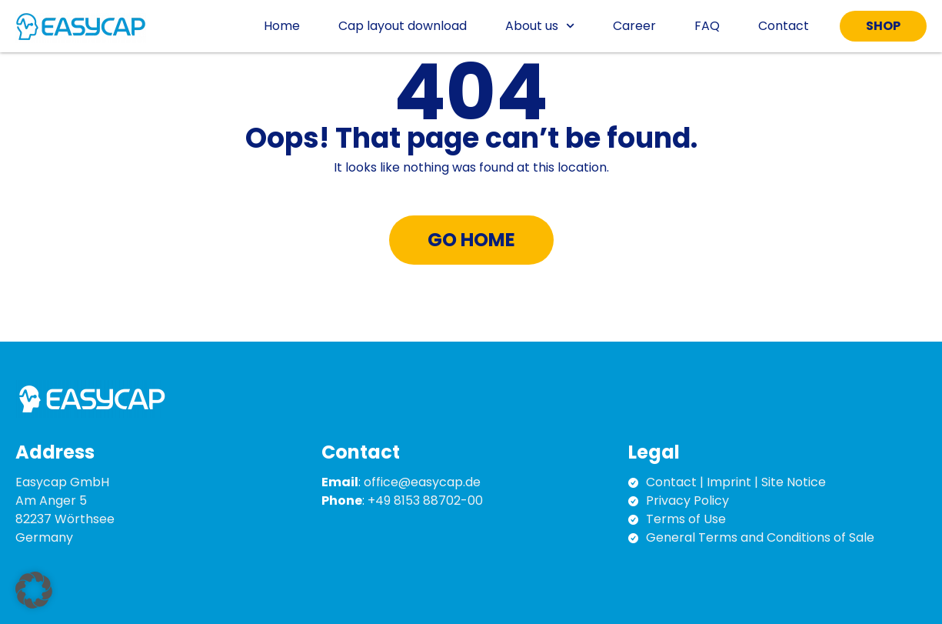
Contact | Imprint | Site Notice (736, 482)
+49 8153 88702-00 (425, 500)
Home (282, 26)
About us (539, 26)
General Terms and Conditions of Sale (760, 537)
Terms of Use (686, 519)
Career (634, 26)
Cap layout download (402, 26)
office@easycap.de (422, 482)
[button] (34, 590)
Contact (783, 26)
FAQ (707, 26)
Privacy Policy (687, 500)
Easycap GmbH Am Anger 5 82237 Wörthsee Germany (65, 509)
